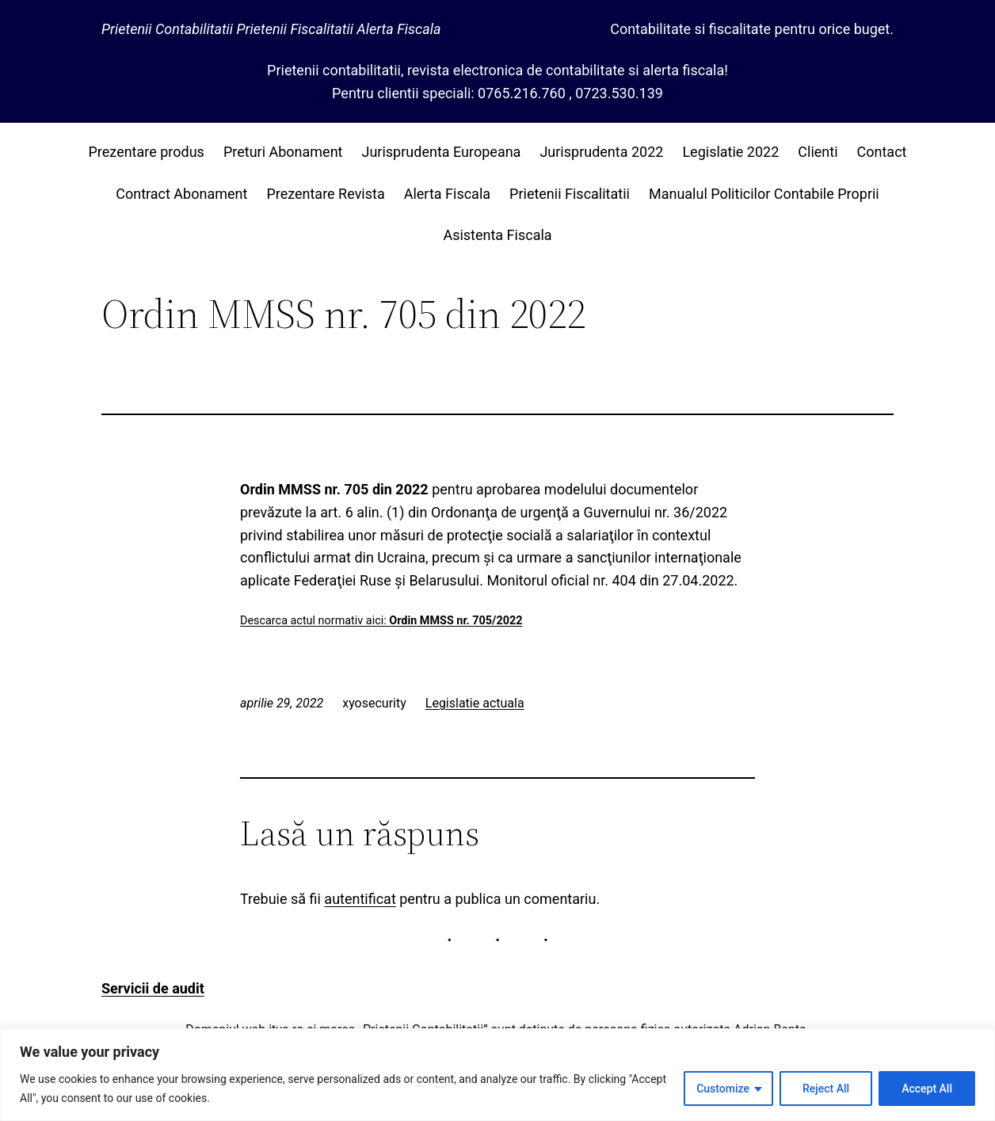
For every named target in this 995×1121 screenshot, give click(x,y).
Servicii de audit (152, 988)
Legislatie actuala (474, 703)
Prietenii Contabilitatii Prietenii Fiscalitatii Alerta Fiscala (271, 29)
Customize (722, 1088)
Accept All (927, 1088)
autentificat (359, 898)
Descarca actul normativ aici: (381, 620)
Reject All (825, 1088)
